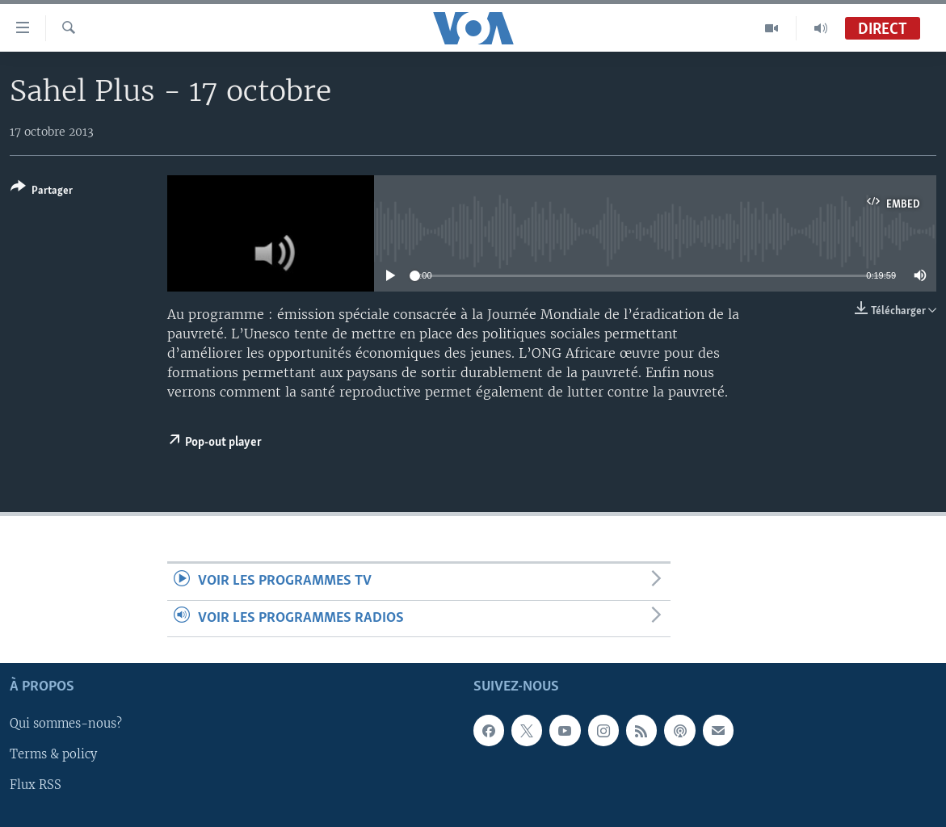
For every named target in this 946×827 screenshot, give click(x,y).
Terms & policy (53, 755)
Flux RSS (35, 786)
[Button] (42, 191)
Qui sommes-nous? (66, 724)
